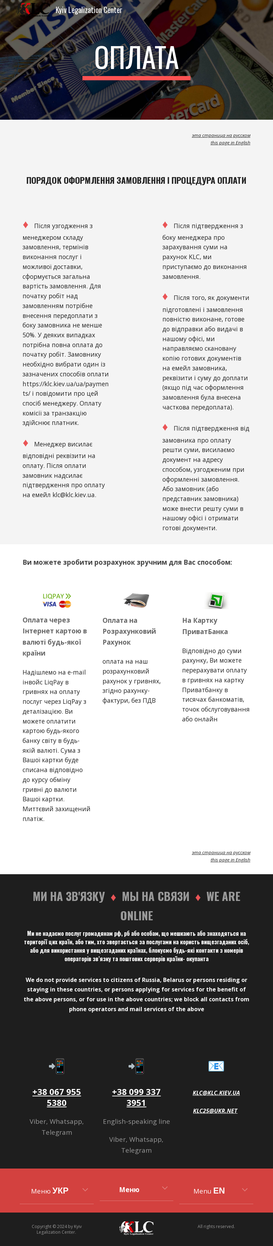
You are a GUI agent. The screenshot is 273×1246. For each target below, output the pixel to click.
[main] (136, 60)
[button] (85, 1190)
